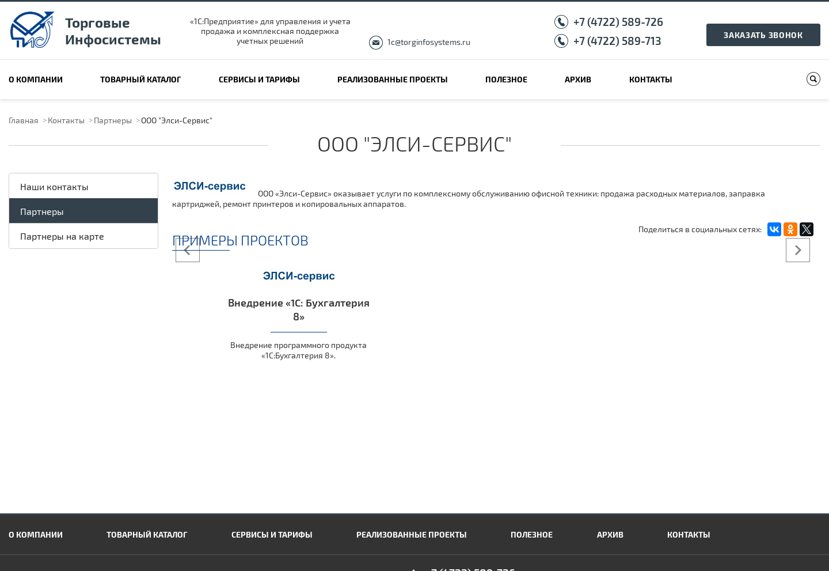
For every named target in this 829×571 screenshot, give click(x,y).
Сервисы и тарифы (259, 79)
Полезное (506, 79)
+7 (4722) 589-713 (617, 40)
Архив (578, 79)
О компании (36, 79)
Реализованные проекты (392, 79)
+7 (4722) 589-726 (618, 21)
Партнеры (113, 120)
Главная (24, 120)
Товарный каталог (140, 79)
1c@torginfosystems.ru (428, 42)
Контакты (650, 79)
